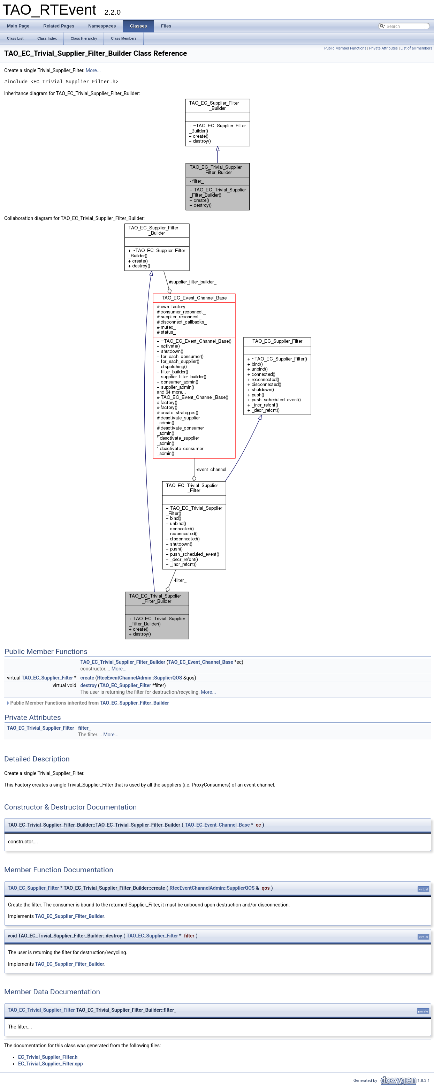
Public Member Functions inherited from (87, 703)
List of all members (416, 48)
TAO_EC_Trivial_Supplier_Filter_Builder (122, 662)
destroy (88, 685)
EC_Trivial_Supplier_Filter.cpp (50, 1063)
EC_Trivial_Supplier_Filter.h (47, 1057)
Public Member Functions (345, 48)
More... (93, 70)
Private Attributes (383, 48)
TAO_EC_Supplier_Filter (47, 678)
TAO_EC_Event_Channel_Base (200, 662)
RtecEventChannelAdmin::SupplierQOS (139, 678)
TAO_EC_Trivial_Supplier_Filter (40, 728)
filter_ (84, 728)
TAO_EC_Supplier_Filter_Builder (134, 703)
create (87, 678)
